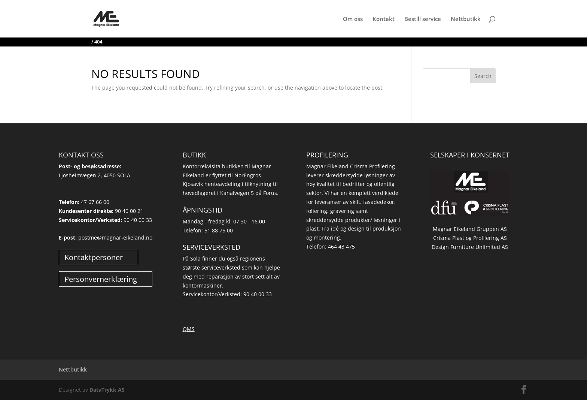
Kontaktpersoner (93, 257)
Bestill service (422, 19)
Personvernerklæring (100, 279)
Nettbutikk (466, 19)
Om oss (353, 19)
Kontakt (383, 19)
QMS (189, 329)
